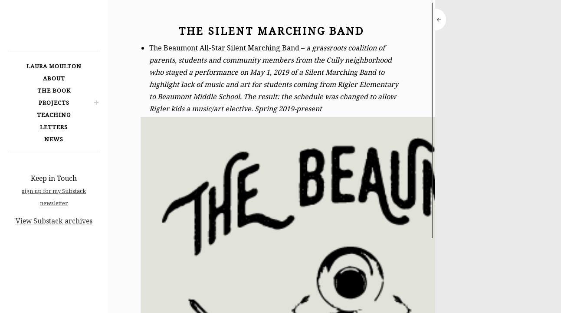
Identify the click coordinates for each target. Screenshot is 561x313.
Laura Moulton (54, 66)
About (54, 78)
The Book (54, 90)
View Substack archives (54, 221)
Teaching (54, 115)
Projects (54, 103)
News (53, 139)
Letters (54, 127)
